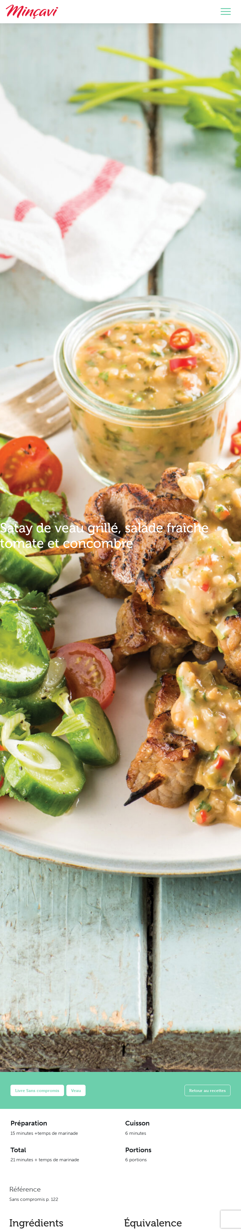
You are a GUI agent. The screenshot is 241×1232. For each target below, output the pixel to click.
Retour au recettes (207, 1090)
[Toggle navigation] (226, 11)
